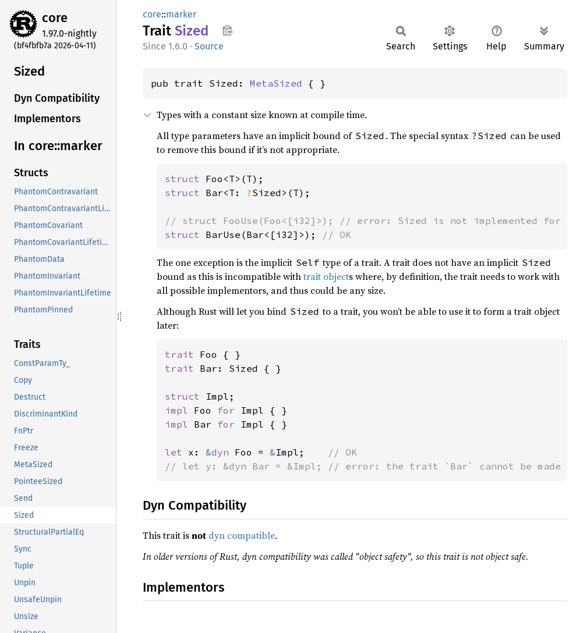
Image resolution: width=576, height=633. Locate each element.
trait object (326, 276)
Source (209, 46)
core (55, 18)
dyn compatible (242, 535)
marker (181, 14)
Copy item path (227, 30)
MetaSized (276, 83)
